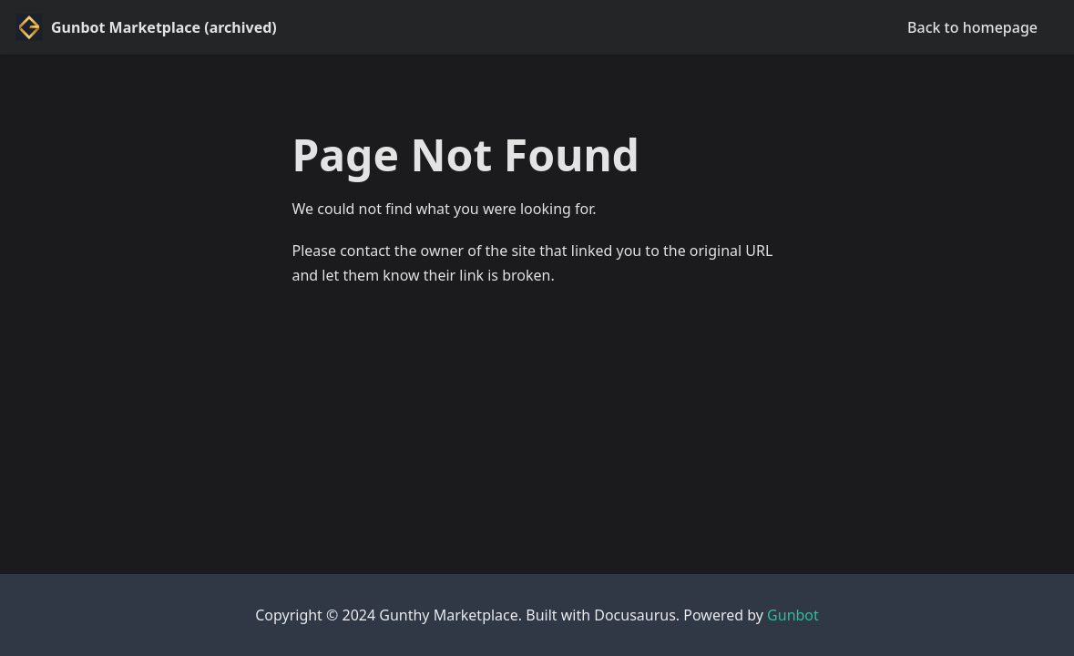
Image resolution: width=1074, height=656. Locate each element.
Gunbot (793, 615)
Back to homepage (972, 27)
